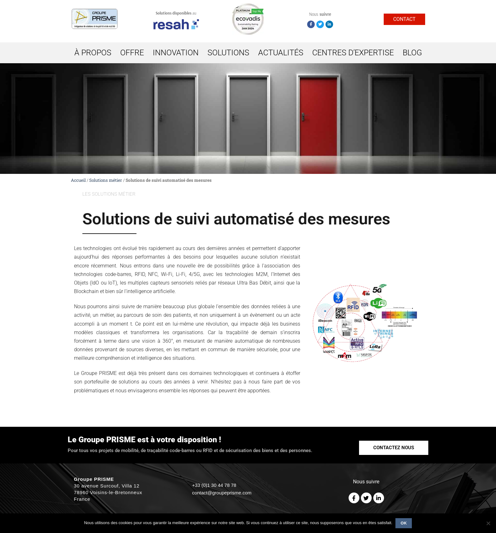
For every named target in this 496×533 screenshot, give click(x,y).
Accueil (78, 180)
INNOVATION (176, 52)
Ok (404, 523)
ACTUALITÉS (280, 52)
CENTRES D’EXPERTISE (353, 52)
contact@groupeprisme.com (221, 492)
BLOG (412, 52)
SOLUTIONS (228, 52)
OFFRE (132, 52)
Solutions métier (105, 180)
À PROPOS (92, 52)
